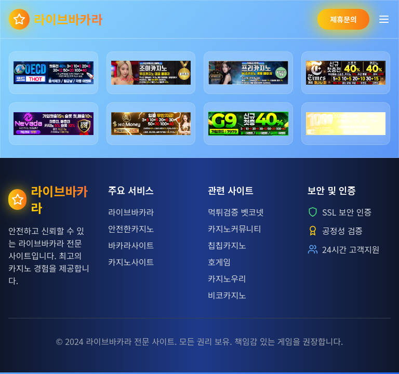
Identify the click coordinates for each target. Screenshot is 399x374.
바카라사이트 (131, 245)
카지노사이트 (131, 262)
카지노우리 (227, 278)
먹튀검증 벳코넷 (236, 212)
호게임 (219, 262)
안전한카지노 (131, 228)
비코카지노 (227, 295)
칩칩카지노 (227, 245)
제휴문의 (343, 19)
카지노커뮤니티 (234, 228)
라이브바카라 (131, 212)
